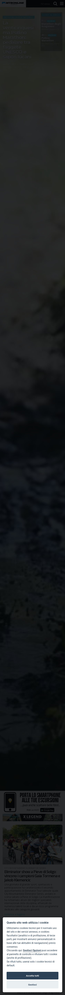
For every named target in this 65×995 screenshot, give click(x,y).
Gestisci (32, 984)
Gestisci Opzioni (32, 950)
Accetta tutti (32, 975)
